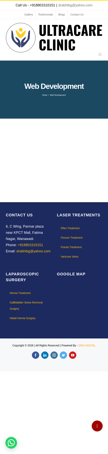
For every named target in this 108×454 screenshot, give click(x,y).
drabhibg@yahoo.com (75, 5)
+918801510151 (30, 245)
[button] (97, 426)
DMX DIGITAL (86, 345)
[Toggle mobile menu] (100, 54)
